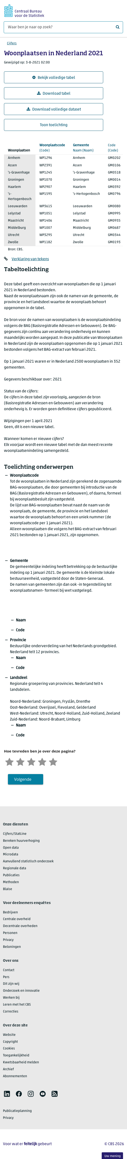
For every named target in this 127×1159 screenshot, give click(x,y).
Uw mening (112, 1156)
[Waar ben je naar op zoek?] (63, 27)
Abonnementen (15, 1076)
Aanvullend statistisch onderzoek (28, 861)
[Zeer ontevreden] (9, 761)
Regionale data (14, 868)
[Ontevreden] (20, 761)
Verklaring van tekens (30, 259)
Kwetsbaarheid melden (21, 1062)
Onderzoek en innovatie (21, 990)
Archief (8, 1069)
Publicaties (11, 875)
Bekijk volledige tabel (53, 78)
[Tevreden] (42, 761)
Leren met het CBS (17, 1004)
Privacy (8, 940)
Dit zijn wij (11, 983)
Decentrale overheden (20, 926)
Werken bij (11, 997)
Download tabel (53, 93)
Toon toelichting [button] (53, 125)
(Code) (52, 147)
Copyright (10, 1041)
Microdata (10, 854)
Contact (8, 970)
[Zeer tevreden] (53, 761)
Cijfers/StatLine (15, 834)
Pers (6, 977)
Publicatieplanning (17, 1111)
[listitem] (7, 1094)
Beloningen (12, 947)
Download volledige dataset (54, 109)
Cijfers (12, 43)
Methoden (11, 882)
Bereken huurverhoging (21, 840)
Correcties (10, 1011)
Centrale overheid (17, 919)
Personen (10, 933)
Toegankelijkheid (16, 1055)
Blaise (7, 889)
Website (9, 1035)
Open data (11, 847)
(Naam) (86, 147)
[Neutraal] (31, 761)
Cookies (9, 1048)
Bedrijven (10, 912)
